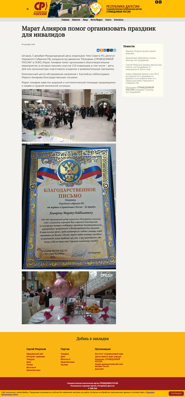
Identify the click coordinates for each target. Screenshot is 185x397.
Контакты (118, 19)
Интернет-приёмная (35, 357)
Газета (108, 19)
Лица (85, 19)
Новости (76, 19)
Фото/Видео (97, 19)
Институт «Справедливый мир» (109, 354)
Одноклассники (33, 370)
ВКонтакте (31, 367)
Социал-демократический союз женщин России (109, 365)
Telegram (30, 359)
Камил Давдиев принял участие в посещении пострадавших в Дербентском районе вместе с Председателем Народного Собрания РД (141, 78)
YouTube (64, 365)
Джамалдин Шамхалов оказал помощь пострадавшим (139, 59)
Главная (65, 19)
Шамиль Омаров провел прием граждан (139, 52)
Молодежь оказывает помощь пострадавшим (138, 89)
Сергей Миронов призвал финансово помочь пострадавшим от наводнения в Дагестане (142, 67)
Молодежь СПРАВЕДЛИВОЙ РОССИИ (107, 360)
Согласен (176, 394)
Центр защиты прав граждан (108, 357)
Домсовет (99, 369)
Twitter (29, 365)
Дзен (28, 362)
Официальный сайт (34, 354)
